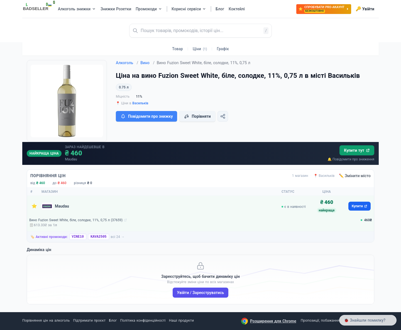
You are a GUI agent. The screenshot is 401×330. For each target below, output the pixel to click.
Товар (177, 49)
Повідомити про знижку (146, 116)
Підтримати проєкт (89, 320)
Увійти (365, 9)
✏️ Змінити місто (355, 176)
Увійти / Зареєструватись (200, 292)
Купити (359, 206)
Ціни (200, 49)
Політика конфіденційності (143, 320)
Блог (113, 320)
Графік (223, 49)
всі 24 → (118, 237)
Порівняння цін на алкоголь (46, 320)
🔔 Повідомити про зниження (350, 159)
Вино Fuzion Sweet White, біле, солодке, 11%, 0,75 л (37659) (76, 220)
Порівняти (197, 116)
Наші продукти (181, 320)
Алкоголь (127, 63)
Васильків (140, 103)
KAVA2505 (99, 237)
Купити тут (357, 150)
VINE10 (78, 237)
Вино (147, 63)
